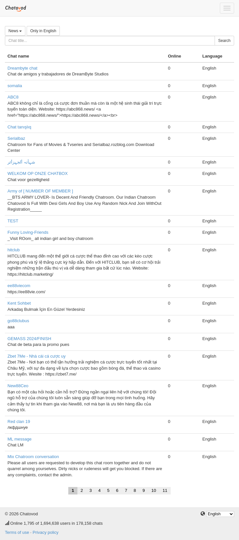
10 (154, 490)
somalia (14, 85)
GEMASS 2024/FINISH (29, 338)
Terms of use (17, 532)
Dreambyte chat (22, 68)
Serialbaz (16, 138)
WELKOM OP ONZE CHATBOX (37, 173)
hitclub (13, 249)
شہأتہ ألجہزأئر (21, 162)
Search (224, 40)
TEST (12, 220)
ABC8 (13, 97)
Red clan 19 (18, 421)
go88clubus (18, 320)
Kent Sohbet (19, 303)
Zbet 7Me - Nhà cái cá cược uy (36, 356)
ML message (19, 439)
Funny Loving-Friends (27, 232)
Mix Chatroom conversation (33, 456)
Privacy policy (45, 532)
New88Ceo (17, 385)
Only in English (43, 31)
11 (165, 490)
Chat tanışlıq (19, 127)
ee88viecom (18, 285)
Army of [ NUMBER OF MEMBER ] (40, 191)
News (15, 31)
